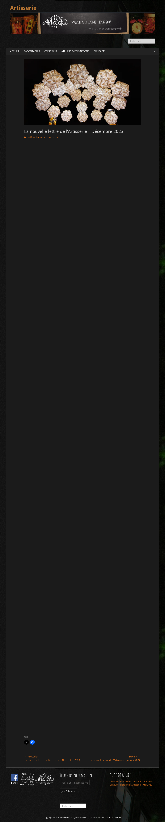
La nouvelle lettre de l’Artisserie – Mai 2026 (131, 784)
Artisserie (23, 8)
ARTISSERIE (54, 137)
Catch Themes (114, 817)
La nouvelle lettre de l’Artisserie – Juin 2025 (131, 781)
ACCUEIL (14, 51)
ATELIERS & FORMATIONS (75, 51)
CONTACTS (100, 51)
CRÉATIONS (50, 51)
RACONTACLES (32, 51)
